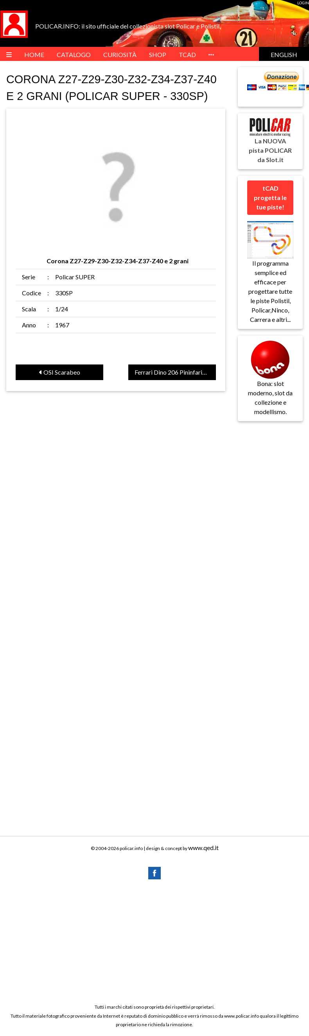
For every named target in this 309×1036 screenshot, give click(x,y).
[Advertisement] (154, 941)
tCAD (187, 54)
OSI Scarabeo (59, 372)
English (284, 54)
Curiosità (120, 54)
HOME (34, 54)
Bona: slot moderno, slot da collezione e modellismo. (270, 385)
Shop (157, 54)
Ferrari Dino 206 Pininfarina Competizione (175, 372)
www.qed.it (203, 847)
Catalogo (74, 54)
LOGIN (303, 2)
